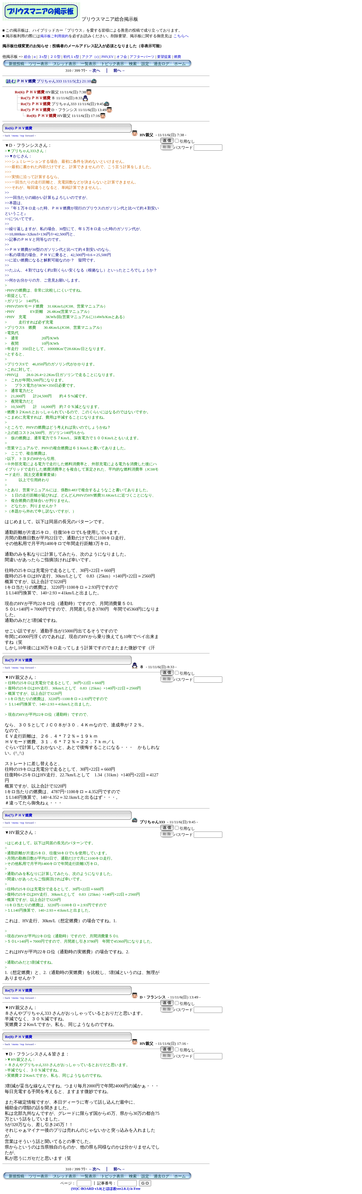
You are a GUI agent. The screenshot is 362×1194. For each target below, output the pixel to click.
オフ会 (121, 57)
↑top (21, 135)
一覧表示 (88, 63)
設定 (145, 63)
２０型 (55, 57)
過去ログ (161, 63)
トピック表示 (112, 63)
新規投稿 (16, 63)
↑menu (15, 135)
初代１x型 (71, 57)
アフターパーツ (142, 57)
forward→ (31, 135)
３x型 (42, 57)
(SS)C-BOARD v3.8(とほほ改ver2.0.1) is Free (105, 1189)
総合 (27, 57)
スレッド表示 (64, 63)
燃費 (177, 57)
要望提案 (164, 57)
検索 (133, 63)
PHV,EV (107, 57)
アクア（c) (90, 57)
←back (6, 135)
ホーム (180, 63)
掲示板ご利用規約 (54, 36)
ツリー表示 (38, 63)
